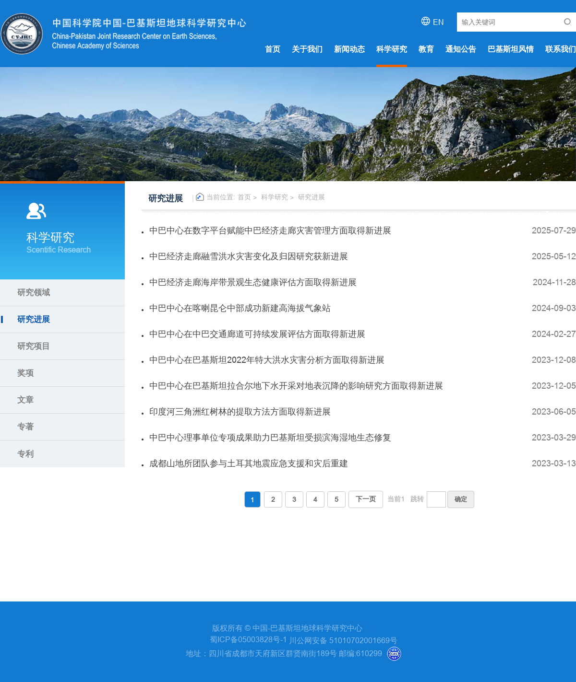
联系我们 (560, 49)
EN (438, 22)
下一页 (366, 499)
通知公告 (460, 49)
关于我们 (307, 49)
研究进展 (311, 197)
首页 (272, 49)
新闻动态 (349, 49)
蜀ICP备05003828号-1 (249, 639)
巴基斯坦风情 (511, 49)
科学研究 (391, 49)
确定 (461, 499)
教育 (426, 49)
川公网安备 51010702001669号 (343, 640)
